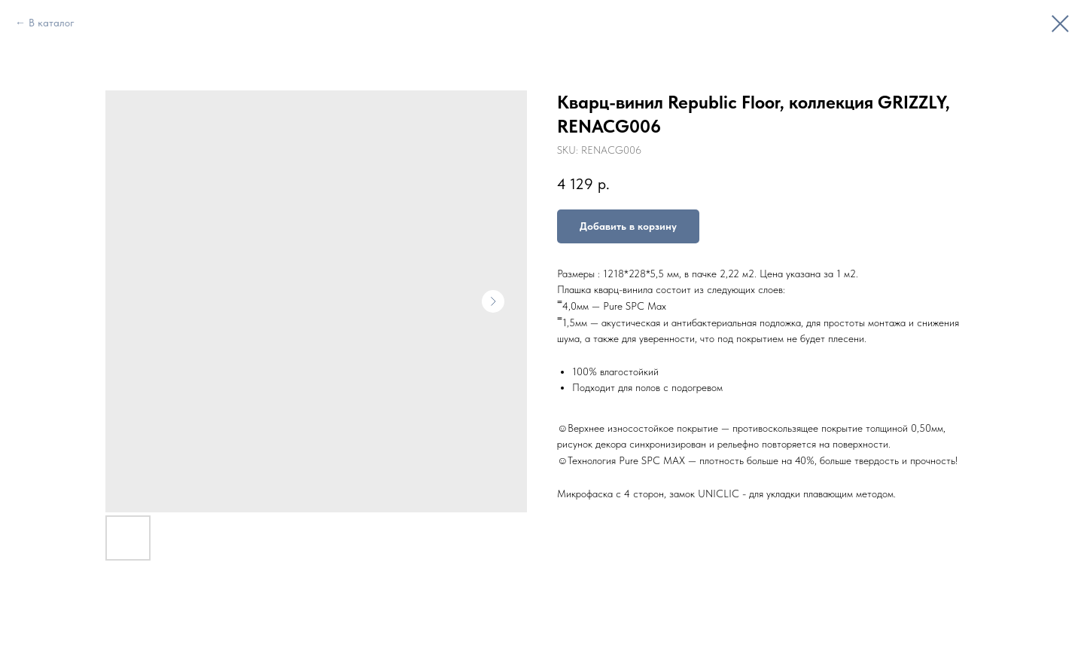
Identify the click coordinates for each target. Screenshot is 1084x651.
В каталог (52, 23)
